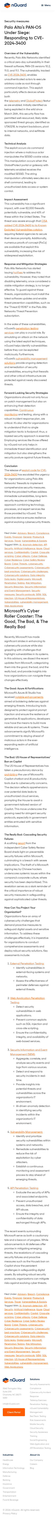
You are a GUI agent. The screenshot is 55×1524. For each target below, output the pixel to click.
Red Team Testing (38, 1416)
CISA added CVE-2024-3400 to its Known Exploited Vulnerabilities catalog (25, 225)
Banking (6, 1480)
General (27, 536)
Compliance (42, 533)
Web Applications (13, 605)
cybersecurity (35, 563)
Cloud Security (36, 1428)
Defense (6, 1476)
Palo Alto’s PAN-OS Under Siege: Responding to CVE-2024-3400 (24, 34)
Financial (17, 536)
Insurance (7, 1484)
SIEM (38, 594)
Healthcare (8, 1460)
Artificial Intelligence (24, 548)
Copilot (34, 552)
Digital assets (24, 579)
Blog (32, 1468)
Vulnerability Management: (26, 1131)
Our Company (36, 1460)
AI (20, 544)
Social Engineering (38, 1440)
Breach (31, 533)
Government (9, 1488)
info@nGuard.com (11, 1403)
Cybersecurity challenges (34, 571)
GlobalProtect (34, 100)
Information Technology (13, 1468)
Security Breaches (13, 586)
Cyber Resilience (13, 559)
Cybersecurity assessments (18, 567)
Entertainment (9, 1496)
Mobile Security (37, 1424)
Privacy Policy (10, 1513)
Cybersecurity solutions (16, 575)
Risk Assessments (38, 1420)
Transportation (9, 1492)
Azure (39, 548)
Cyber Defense (39, 556)
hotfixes (18, 272)
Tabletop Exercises (38, 1400)
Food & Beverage (10, 1500)
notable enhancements (29, 696)
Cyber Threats (19, 563)
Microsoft (37, 579)
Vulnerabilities (11, 602)
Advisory (22, 533)
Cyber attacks (22, 556)
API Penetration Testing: (24, 1187)
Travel (17, 540)
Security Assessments (40, 1384)
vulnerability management (34, 602)
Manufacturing (9, 1472)
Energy (6, 1464)
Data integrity (37, 575)
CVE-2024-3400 (17, 74)
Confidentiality (21, 552)
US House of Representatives (29, 598)
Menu (48, 5)
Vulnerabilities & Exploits (34, 540)
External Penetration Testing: (27, 963)
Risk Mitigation (33, 582)
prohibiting (10, 774)
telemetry (14, 100)
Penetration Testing (14, 582)
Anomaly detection (33, 544)
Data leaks (10, 579)
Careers (33, 1464)
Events (7, 536)
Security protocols (25, 594)
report (21, 843)
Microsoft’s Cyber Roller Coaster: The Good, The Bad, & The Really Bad (26, 618)
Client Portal (14, 1412)
